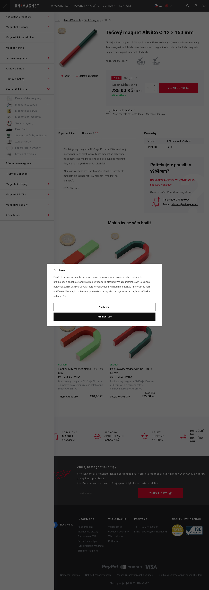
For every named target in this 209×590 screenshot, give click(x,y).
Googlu (83, 286)
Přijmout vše (105, 316)
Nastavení (104, 307)
